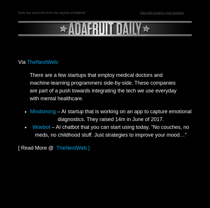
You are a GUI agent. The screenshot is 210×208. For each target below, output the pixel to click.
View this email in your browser (162, 12)
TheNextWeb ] (73, 148)
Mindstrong (43, 111)
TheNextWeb (42, 62)
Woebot (41, 127)
